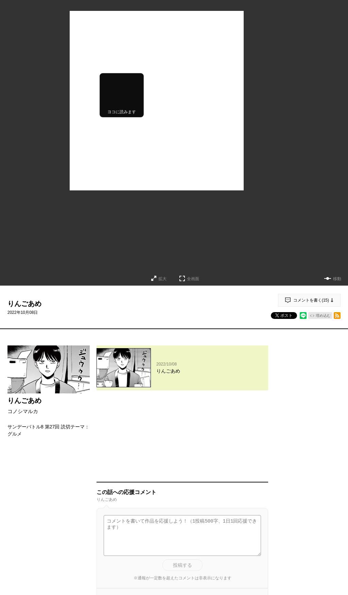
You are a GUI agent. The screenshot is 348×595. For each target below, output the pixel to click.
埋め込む (323, 315)
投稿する (182, 487)
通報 (257, 531)
